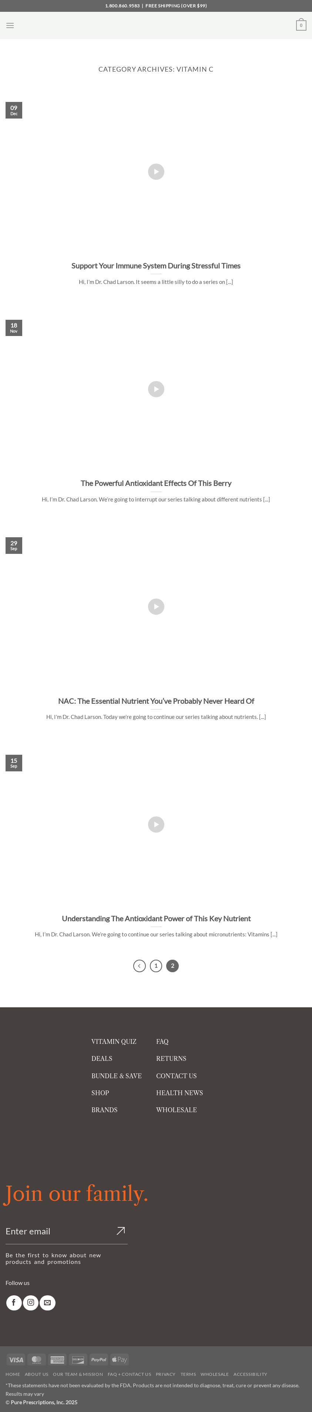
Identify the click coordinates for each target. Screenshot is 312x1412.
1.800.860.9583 (122, 5)
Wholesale (215, 1374)
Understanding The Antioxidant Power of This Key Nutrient (156, 918)
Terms (188, 1374)
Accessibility (251, 1374)
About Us (36, 1374)
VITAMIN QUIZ (114, 1041)
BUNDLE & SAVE (116, 1076)
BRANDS (104, 1110)
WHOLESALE (176, 1110)
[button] (10, 25)
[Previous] (139, 966)
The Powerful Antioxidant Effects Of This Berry (156, 483)
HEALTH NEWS (179, 1093)
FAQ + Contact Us (129, 1374)
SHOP (100, 1093)
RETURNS (171, 1058)
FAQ (162, 1041)
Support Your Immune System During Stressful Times (156, 265)
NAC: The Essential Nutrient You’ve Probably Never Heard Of (156, 700)
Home (13, 1374)
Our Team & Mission (78, 1374)
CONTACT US (176, 1076)
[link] (14, 1302)
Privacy (166, 1374)
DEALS (102, 1058)
